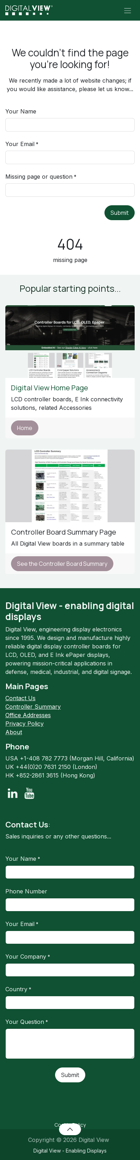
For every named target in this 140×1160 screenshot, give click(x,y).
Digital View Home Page (50, 387)
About (13, 732)
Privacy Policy (24, 723)
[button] (70, 1129)
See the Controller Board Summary (62, 564)
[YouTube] (29, 793)
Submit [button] (120, 213)
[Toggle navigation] (127, 10)
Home (24, 428)
